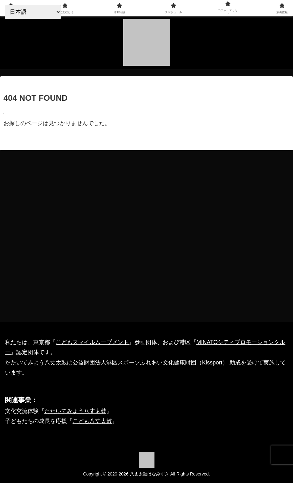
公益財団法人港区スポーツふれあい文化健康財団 (134, 362)
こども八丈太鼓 (92, 421)
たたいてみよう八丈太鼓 (75, 411)
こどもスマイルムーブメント (92, 342)
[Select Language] (33, 12)
